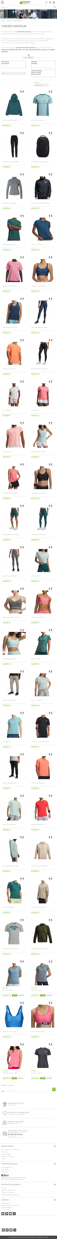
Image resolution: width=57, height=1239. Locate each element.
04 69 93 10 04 (15, 1134)
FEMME (43, 62)
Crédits (46, 1237)
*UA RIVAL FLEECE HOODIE (39, 949)
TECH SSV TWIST (36, 659)
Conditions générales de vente (10, 1195)
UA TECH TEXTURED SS (9, 286)
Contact (3, 1158)
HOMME (43, 63)
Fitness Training (43, 71)
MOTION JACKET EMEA (9, 203)
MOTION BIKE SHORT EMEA (11, 534)
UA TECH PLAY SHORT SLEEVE (40, 741)
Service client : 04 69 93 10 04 (10, 1149)
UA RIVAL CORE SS (36, 244)
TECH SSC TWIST (36, 576)
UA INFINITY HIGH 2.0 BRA (38, 493)
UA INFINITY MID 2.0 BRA (38, 286)
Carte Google (5, 1209)
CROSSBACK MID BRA (38, 617)
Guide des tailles (6, 1154)
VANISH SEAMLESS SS (9, 244)
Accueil (3, 20)
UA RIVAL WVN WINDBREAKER (40, 203)
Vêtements (13, 62)
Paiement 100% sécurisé (8, 1190)
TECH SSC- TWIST (36, 990)
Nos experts (4, 1172)
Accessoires (13, 63)
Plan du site (4, 1152)
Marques (9, 20)
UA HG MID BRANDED (37, 1031)
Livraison (3, 1188)
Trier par (36, 82)
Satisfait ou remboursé (8, 1192)
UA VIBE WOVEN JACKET (10, 120)
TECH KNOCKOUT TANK (10, 327)
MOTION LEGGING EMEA (38, 534)
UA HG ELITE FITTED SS (38, 120)
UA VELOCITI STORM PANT (10, 161)
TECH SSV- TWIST (8, 990)
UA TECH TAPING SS (9, 907)
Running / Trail (43, 74)
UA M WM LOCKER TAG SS (10, 949)
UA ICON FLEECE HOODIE (10, 866)
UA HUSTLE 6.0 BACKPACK (39, 161)
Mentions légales (30, 1237)
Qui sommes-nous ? (7, 1167)
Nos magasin (5, 1169)
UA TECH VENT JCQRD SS (38, 907)
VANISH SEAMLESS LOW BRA (11, 617)
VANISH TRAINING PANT (10, 700)
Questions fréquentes (7, 1156)
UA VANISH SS (7, 410)
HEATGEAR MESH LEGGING (39, 327)
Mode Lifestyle (43, 72)
